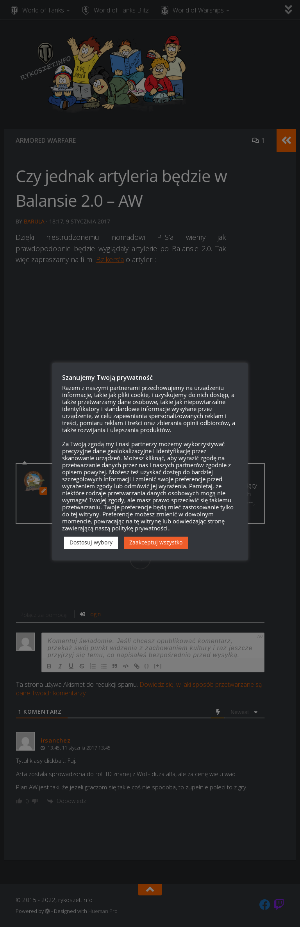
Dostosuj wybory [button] (91, 542)
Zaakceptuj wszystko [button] (155, 542)
